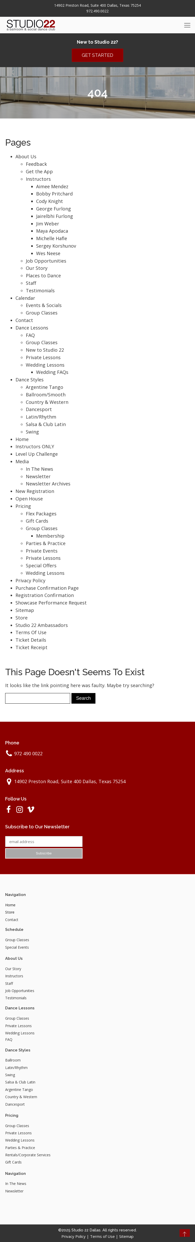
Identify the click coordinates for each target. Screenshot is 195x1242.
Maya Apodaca (52, 231)
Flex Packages (41, 513)
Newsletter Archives (48, 484)
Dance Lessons (31, 328)
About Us (25, 156)
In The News (39, 469)
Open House (29, 499)
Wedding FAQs (52, 372)
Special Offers (41, 565)
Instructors (38, 179)
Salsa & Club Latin (46, 424)
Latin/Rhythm (41, 417)
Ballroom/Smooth (46, 394)
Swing (32, 432)
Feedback (36, 164)
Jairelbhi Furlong (54, 216)
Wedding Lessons (45, 365)
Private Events (42, 551)
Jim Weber (47, 224)
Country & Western (47, 402)
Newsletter (38, 476)
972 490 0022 (28, 753)
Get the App (39, 171)
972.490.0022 (97, 11)
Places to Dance (43, 275)
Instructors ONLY (34, 446)
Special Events (17, 947)
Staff (31, 283)
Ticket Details (30, 640)
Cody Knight (49, 201)
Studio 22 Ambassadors (41, 625)
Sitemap (24, 610)
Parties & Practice (46, 543)
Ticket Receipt (31, 647)
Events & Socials (44, 305)
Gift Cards (37, 521)
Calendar (25, 298)
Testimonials (40, 290)
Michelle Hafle (51, 238)
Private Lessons (43, 357)
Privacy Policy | (75, 1236)
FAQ (30, 335)
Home (22, 439)
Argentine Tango (44, 387)
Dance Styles (29, 379)
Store (21, 618)
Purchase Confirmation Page (47, 588)
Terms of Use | (104, 1236)
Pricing (23, 506)
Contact (24, 320)
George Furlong (53, 209)
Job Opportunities (46, 261)
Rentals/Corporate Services (28, 1154)
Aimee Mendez (52, 186)
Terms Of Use (30, 632)
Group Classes (42, 313)
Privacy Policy (30, 580)
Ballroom (13, 1060)
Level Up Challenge (36, 454)
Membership (50, 536)
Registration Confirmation (44, 595)
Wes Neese (48, 253)
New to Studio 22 (45, 350)
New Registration (34, 491)
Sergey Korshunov (56, 246)
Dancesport (39, 409)
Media (22, 461)
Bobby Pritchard (54, 194)
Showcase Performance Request (51, 603)
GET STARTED (97, 55)
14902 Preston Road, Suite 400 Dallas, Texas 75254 (97, 5)
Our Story (36, 268)
